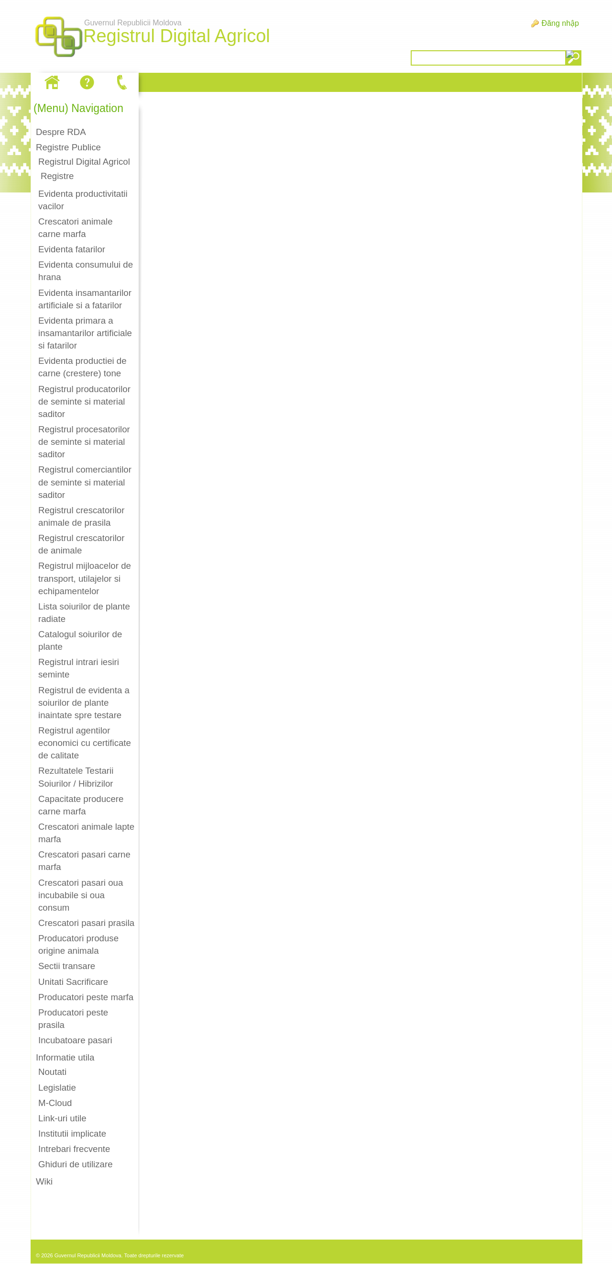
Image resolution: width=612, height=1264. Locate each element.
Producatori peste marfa (85, 997)
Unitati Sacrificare (73, 982)
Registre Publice (68, 147)
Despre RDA (61, 132)
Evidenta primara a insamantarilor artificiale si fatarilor (85, 333)
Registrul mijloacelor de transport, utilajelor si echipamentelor (84, 578)
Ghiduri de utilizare (75, 1164)
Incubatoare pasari (75, 1040)
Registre (57, 176)
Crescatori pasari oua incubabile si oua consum (80, 895)
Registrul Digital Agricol (84, 162)
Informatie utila (65, 1057)
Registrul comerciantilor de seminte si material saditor (84, 481)
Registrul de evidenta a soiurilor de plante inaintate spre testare (84, 702)
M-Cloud (55, 1103)
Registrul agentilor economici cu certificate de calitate (84, 742)
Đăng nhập (560, 23)
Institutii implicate (72, 1134)
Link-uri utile (62, 1118)
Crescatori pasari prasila (86, 923)
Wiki (44, 1181)
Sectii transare (66, 966)
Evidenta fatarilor (71, 249)
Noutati (52, 1072)
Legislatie (57, 1088)
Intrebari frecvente (74, 1149)
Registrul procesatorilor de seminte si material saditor (84, 441)
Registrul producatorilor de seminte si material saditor (84, 401)
